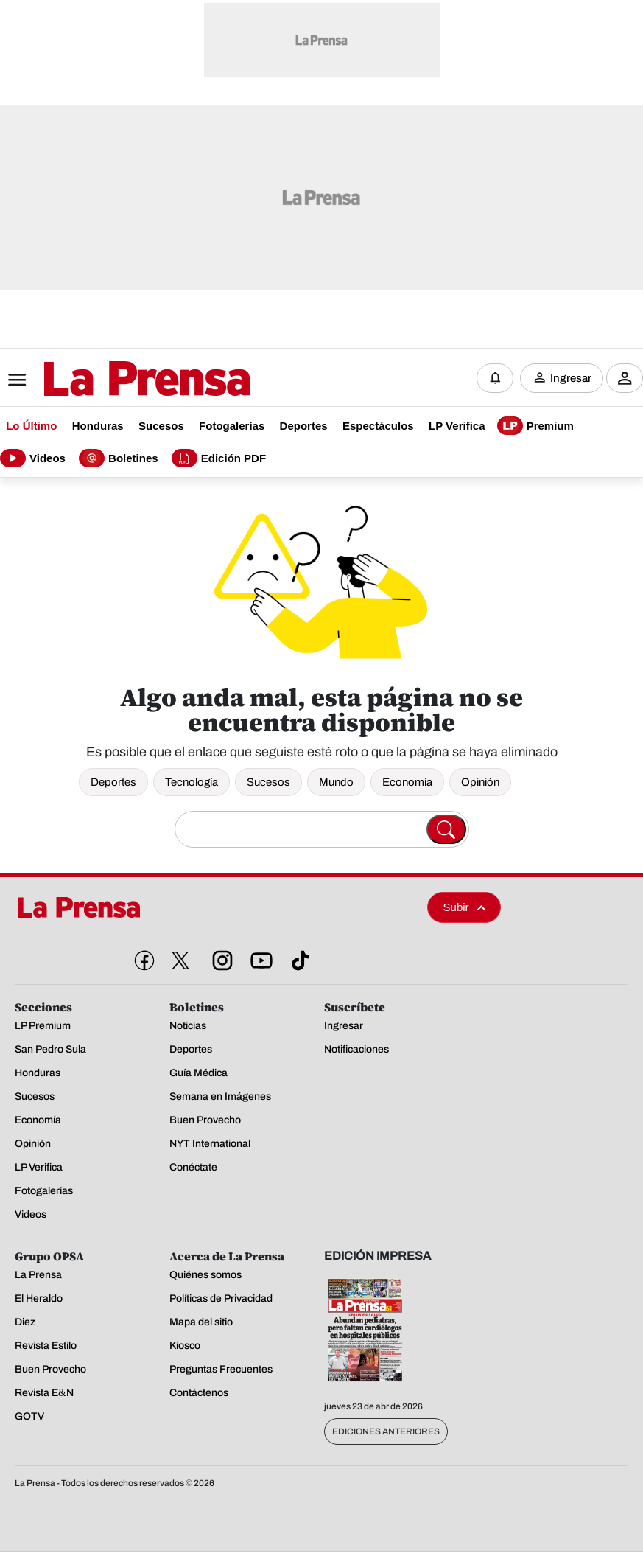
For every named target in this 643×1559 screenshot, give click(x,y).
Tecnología (191, 782)
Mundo (336, 782)
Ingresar (570, 378)
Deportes (113, 782)
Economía (407, 782)
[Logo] (110, 379)
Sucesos (268, 782)
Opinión (480, 782)
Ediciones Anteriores (386, 1431)
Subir (464, 907)
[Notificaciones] (495, 378)
